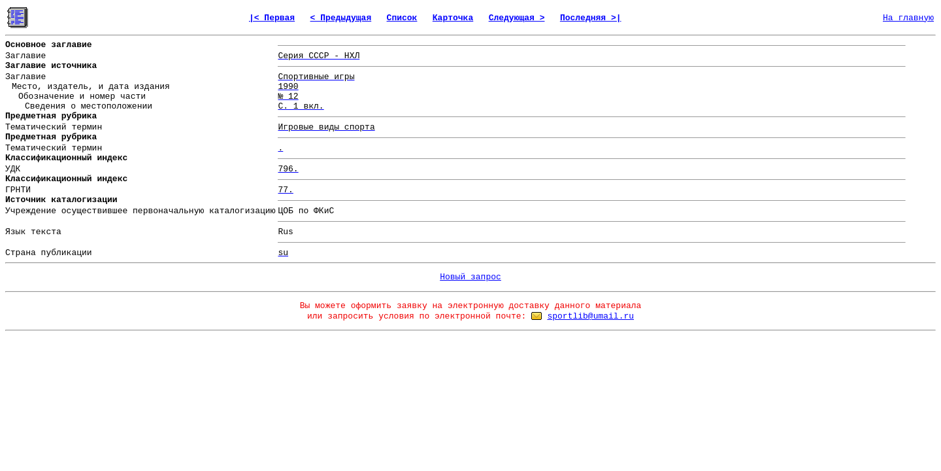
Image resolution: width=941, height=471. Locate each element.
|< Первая (272, 18)
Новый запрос (470, 277)
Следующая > (517, 18)
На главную (908, 18)
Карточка (453, 18)
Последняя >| (590, 18)
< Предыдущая (341, 18)
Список (402, 18)
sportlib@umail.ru (590, 316)
